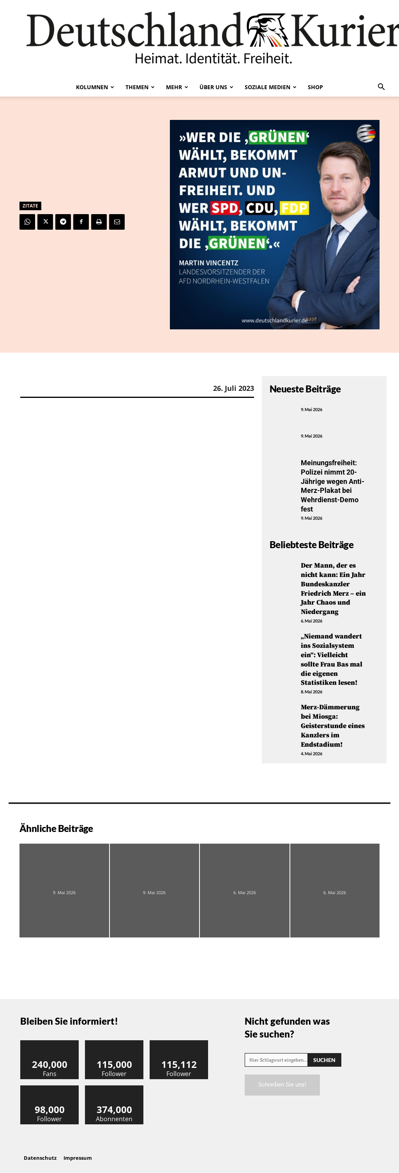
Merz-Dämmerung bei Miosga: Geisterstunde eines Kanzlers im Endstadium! (333, 722)
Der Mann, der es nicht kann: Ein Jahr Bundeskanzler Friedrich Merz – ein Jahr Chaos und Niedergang (333, 587)
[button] (381, 87)
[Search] (324, 1055)
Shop (315, 87)
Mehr (177, 87)
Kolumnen (95, 87)
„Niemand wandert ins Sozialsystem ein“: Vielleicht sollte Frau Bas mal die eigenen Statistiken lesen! (331, 657)
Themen (140, 87)
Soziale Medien (271, 87)
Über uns (216, 87)
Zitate (30, 206)
